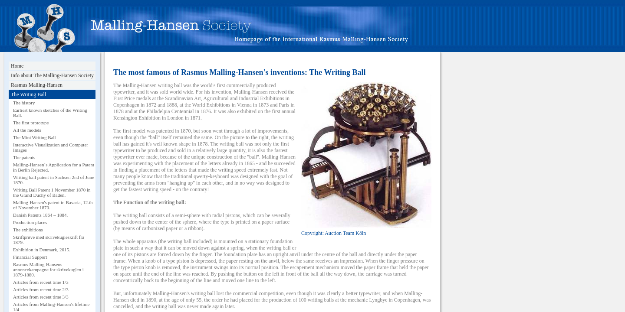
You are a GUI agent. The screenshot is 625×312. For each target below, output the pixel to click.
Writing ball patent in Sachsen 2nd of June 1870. (53, 180)
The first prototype (31, 122)
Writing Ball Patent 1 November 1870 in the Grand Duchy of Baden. (52, 192)
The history (24, 102)
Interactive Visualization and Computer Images (50, 147)
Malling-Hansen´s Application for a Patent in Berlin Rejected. (53, 167)
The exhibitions (28, 229)
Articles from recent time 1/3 (41, 282)
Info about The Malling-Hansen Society (52, 75)
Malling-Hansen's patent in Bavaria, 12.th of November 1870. (52, 205)
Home (17, 66)
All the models (27, 130)
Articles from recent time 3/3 (41, 296)
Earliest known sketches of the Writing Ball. (50, 112)
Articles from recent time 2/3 (41, 289)
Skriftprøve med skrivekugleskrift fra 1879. (48, 239)
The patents (24, 157)
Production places (30, 222)
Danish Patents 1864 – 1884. (40, 215)
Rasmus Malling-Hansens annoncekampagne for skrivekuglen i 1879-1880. (48, 269)
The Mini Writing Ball (34, 137)
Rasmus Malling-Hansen (36, 85)
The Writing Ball (28, 94)
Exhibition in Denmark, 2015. (41, 249)
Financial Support (30, 257)
